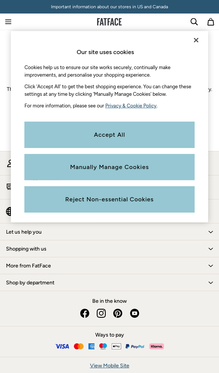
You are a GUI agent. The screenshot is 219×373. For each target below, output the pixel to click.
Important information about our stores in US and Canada (109, 6)
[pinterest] (118, 313)
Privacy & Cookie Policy (131, 106)
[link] (194, 22)
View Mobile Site (109, 365)
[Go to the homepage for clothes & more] (109, 22)
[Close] (196, 40)
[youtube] (134, 313)
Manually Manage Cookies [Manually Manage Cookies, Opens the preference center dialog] (109, 166)
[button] (109, 231)
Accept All (109, 134)
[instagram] (101, 313)
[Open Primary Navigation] (8, 21)
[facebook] (84, 313)
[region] (109, 126)
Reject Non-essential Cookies (109, 198)
